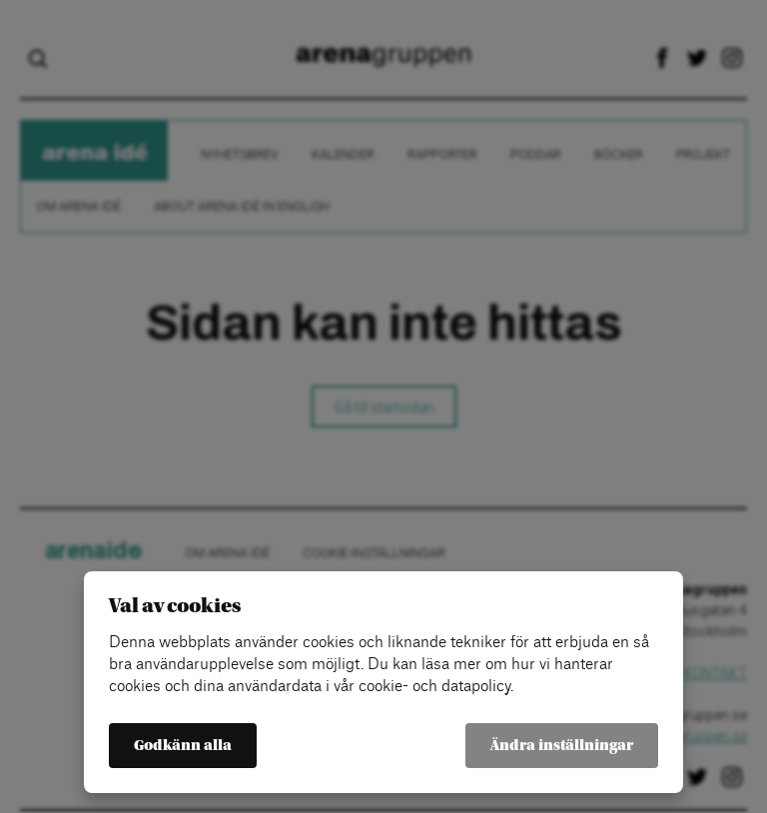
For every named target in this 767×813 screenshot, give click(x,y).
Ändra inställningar (561, 745)
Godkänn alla (183, 745)
